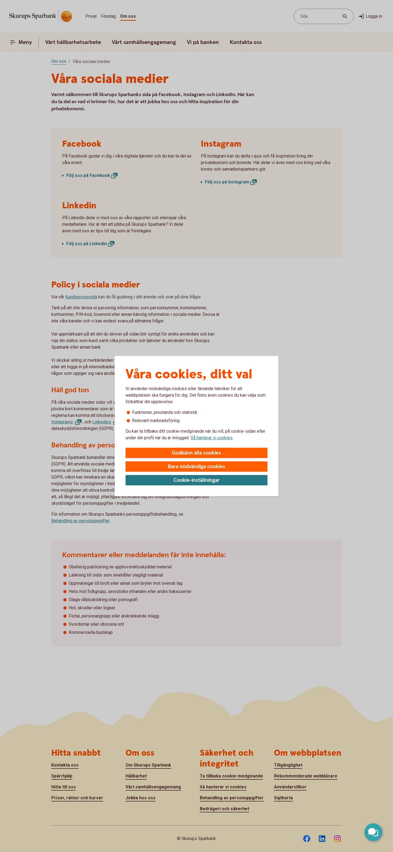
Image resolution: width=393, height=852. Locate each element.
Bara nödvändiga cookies (196, 466)
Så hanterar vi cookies (211, 437)
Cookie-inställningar (197, 480)
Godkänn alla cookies (196, 453)
